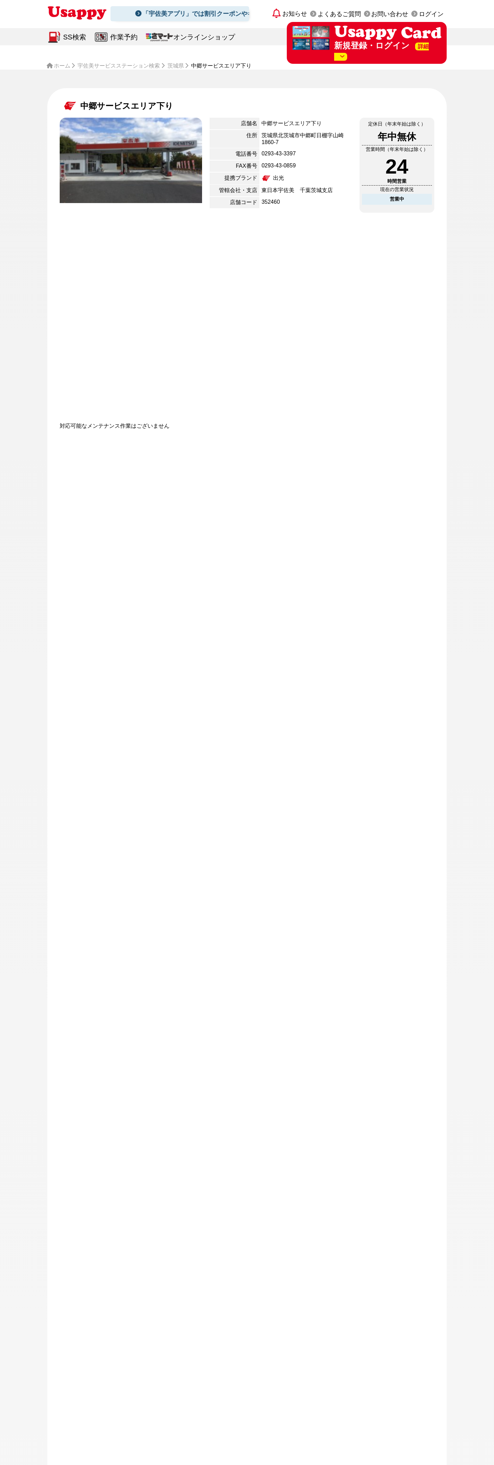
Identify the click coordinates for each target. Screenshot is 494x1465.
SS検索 (74, 37)
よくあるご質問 (339, 14)
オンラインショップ (204, 37)
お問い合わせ (389, 14)
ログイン (431, 14)
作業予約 (124, 37)
